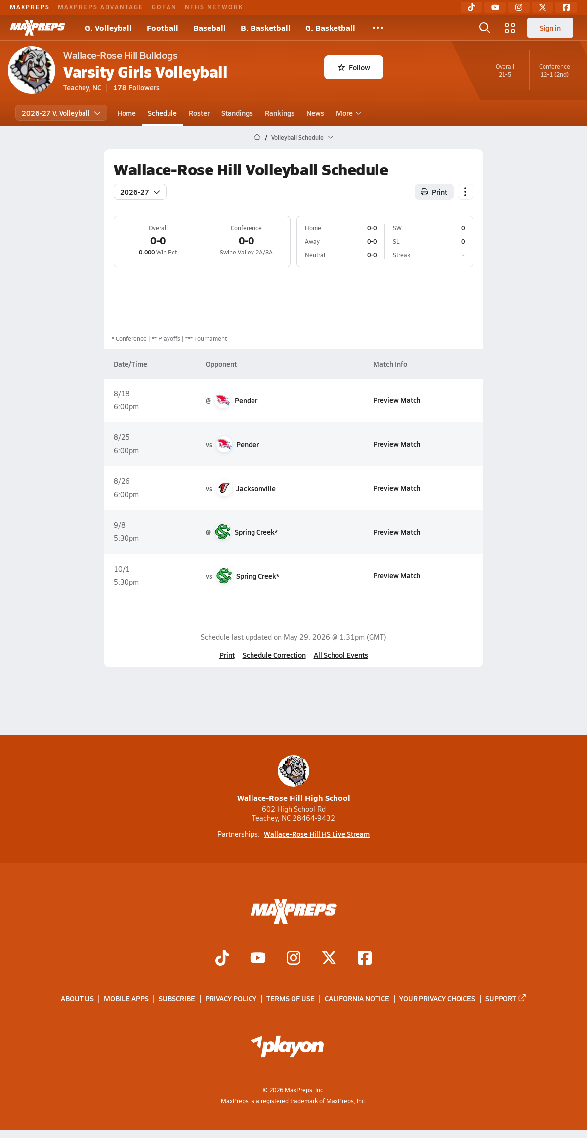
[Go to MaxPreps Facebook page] (365, 959)
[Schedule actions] (465, 192)
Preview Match (396, 400)
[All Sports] (378, 28)
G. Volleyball (108, 27)
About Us (77, 999)
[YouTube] (495, 7)
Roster (199, 113)
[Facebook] (566, 7)
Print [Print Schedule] (434, 192)
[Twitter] (542, 7)
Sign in (550, 28)
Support (506, 999)
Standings (237, 113)
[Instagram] (519, 7)
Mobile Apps (126, 999)
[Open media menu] (510, 28)
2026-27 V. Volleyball (61, 113)
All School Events (341, 654)
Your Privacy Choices (437, 998)
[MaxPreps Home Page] (257, 137)
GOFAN (164, 7)
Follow (354, 67)
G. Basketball (330, 27)
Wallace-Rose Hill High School (293, 779)
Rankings (279, 113)
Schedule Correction (274, 654)
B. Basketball (266, 27)
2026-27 (140, 192)
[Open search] (485, 28)
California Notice (357, 999)
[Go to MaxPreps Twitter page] (329, 959)
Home (126, 113)
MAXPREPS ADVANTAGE (101, 7)
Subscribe (177, 999)
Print (227, 654)
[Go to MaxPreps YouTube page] (258, 959)
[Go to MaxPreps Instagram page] (293, 959)
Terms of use (290, 999)
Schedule (162, 113)
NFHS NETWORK (214, 7)
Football (162, 27)
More (347, 113)
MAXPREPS (30, 7)
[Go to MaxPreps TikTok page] (222, 959)
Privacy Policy (230, 999)
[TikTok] (471, 7)
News (315, 113)
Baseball (209, 27)
